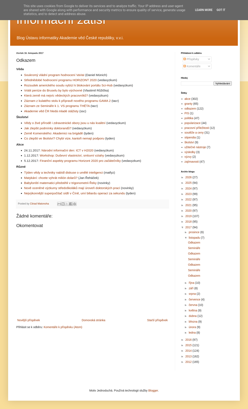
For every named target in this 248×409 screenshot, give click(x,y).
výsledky (190, 152)
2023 (189, 194)
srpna (193, 293)
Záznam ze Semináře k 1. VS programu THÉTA (57, 106)
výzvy (188, 156)
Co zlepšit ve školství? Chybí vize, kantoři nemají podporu (64, 138)
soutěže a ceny (194, 132)
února (193, 327)
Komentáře (191, 66)
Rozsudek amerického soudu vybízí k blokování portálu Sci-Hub (68, 85)
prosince (194, 232)
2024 (189, 188)
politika (189, 118)
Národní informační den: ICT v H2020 (67, 150)
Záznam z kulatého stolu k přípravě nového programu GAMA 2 (67, 100)
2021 (189, 205)
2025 (189, 182)
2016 (189, 339)
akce (188, 98)
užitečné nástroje (195, 147)
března (193, 321)
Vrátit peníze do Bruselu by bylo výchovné (53, 90)
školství (189, 142)
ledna (192, 332)
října (192, 282)
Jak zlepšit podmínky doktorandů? (48, 128)
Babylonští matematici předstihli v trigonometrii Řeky (60, 183)
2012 (189, 361)
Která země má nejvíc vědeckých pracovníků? (56, 95)
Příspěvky (191, 59)
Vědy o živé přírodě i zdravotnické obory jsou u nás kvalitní (65, 123)
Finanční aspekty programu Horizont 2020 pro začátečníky (80, 160)
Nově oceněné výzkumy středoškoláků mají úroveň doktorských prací (72, 188)
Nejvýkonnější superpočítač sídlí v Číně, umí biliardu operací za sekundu (74, 193)
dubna (193, 316)
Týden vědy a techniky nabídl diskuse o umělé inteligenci (63, 172)
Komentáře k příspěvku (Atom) (63, 327)
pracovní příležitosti (197, 127)
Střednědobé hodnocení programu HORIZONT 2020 (60, 80)
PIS (187, 113)
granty (189, 103)
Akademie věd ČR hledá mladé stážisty (51, 111)
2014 (189, 350)
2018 (189, 221)
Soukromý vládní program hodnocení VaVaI (54, 75)
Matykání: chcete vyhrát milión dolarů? (51, 177)
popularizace (193, 123)
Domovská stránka (93, 320)
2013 (189, 356)
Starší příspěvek (157, 320)
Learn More (203, 10)
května (193, 310)
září (191, 288)
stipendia (190, 137)
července (195, 299)
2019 (189, 216)
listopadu (195, 237)
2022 (189, 199)
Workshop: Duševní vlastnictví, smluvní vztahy (72, 155)
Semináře (194, 248)
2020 (189, 210)
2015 (189, 345)
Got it (220, 10)
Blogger (153, 390)
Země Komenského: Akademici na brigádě (53, 133)
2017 (189, 227)
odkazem (190, 108)
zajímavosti (192, 161)
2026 (189, 177)
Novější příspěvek (28, 320)
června (193, 305)
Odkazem (194, 242)
